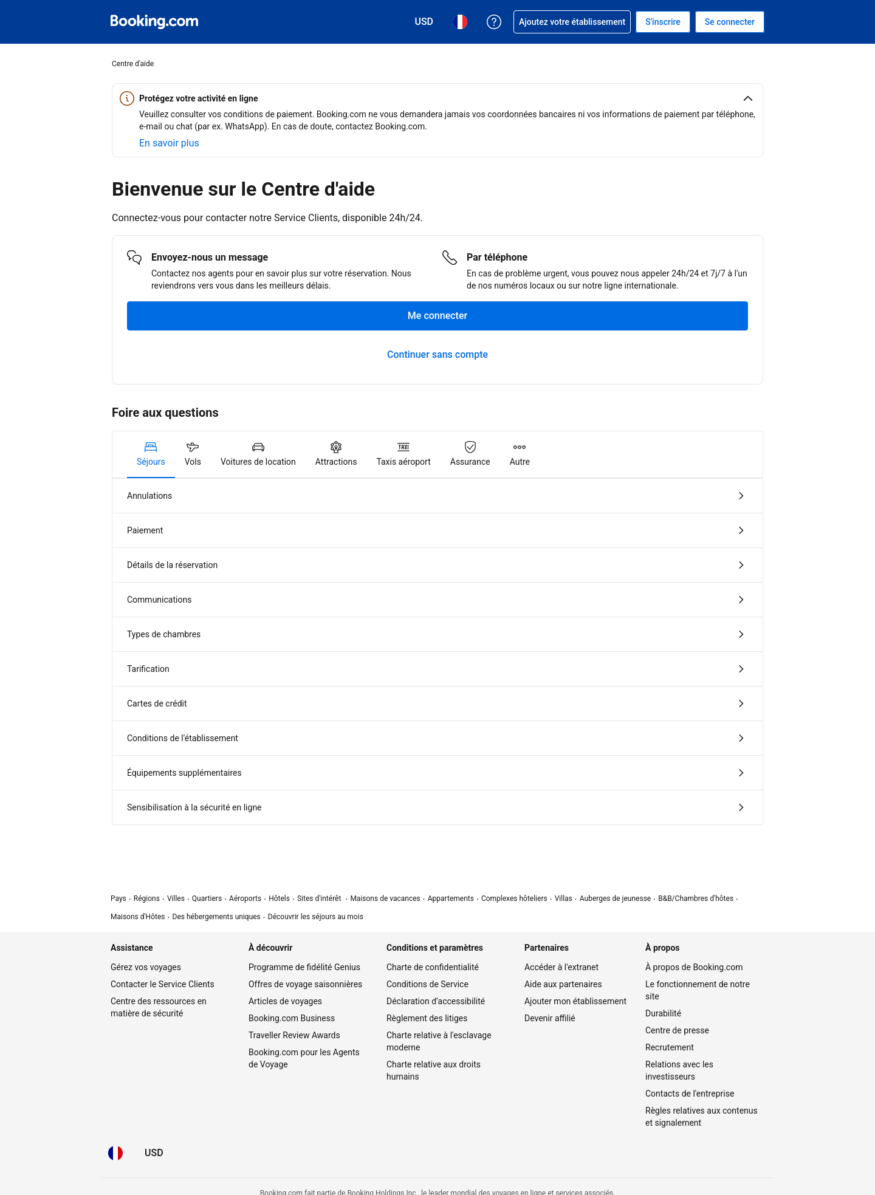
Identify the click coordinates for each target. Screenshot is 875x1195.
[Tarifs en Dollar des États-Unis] (154, 1153)
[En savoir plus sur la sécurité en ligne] (169, 143)
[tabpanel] (437, 651)
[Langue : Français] (115, 1153)
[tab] (151, 454)
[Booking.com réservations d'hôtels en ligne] (154, 22)
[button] (437, 98)
